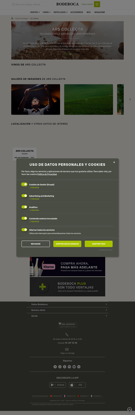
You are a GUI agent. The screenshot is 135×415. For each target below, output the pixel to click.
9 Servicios (34, 187)
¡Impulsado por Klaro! (105, 250)
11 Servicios (34, 198)
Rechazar (35, 244)
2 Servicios (34, 221)
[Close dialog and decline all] (114, 162)
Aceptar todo (98, 244)
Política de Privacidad (47, 174)
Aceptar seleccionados (67, 244)
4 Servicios (34, 210)
